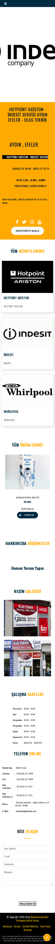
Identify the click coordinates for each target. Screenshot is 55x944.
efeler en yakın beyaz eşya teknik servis (39, 940)
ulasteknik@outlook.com (26, 811)
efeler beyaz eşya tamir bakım (18, 938)
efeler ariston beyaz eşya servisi (12, 936)
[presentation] (27, 893)
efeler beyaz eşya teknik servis (17, 940)
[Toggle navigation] (5, 3)
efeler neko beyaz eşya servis (31, 936)
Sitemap (28, 930)
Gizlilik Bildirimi (30, 926)
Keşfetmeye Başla (27, 230)
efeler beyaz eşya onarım (35, 938)
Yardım (17, 926)
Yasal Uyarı (45, 926)
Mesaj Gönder (27, 903)
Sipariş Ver (29, 515)
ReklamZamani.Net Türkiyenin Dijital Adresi (32, 918)
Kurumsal (7, 926)
